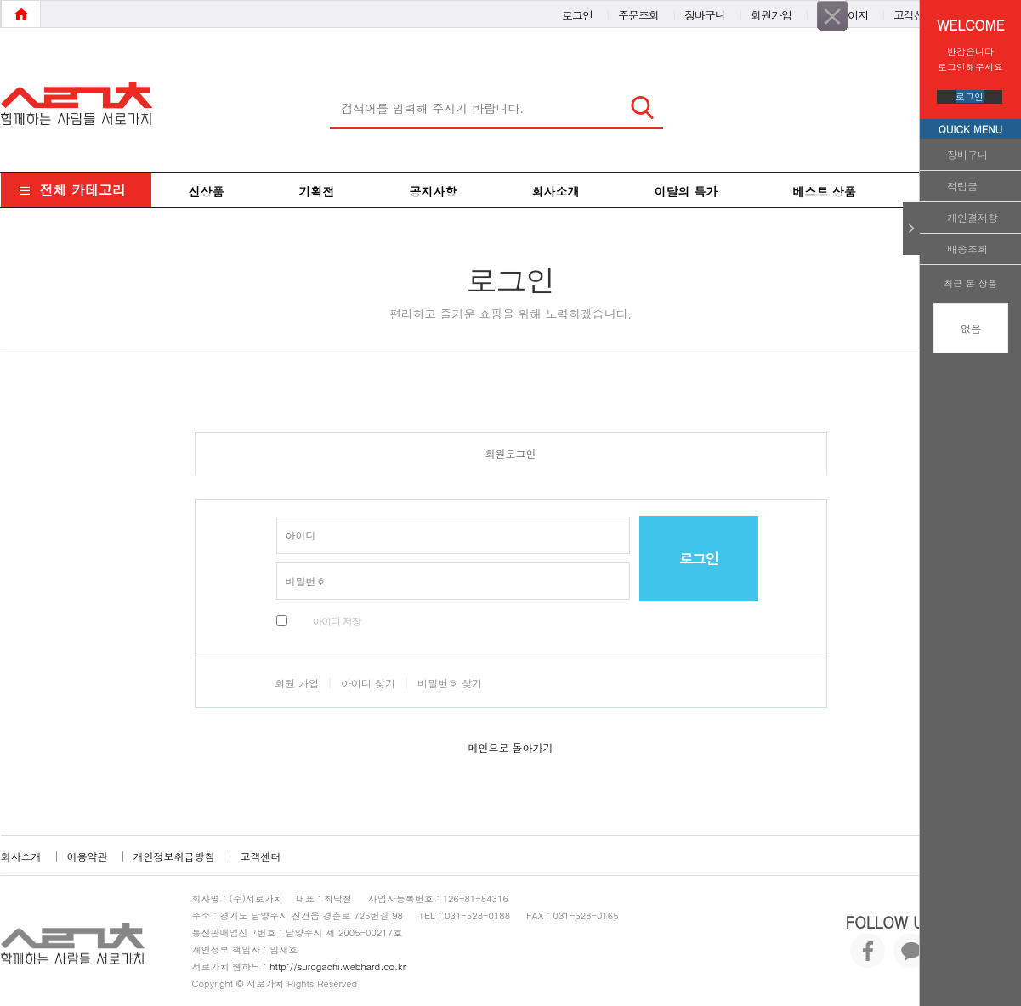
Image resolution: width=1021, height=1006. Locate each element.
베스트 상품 (824, 191)
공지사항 (433, 191)
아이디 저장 (337, 620)
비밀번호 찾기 (449, 682)
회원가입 (771, 12)
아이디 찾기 (368, 682)
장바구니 (967, 154)
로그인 (970, 96)
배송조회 (967, 248)
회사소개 (556, 191)
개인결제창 (972, 217)
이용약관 (87, 856)
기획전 (317, 191)
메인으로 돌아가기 (510, 747)
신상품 (206, 191)
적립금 (962, 185)
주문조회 (638, 12)
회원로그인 (510, 453)
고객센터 (913, 12)
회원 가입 (297, 682)
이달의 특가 (686, 191)
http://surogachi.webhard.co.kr (337, 966)
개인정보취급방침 (174, 856)
